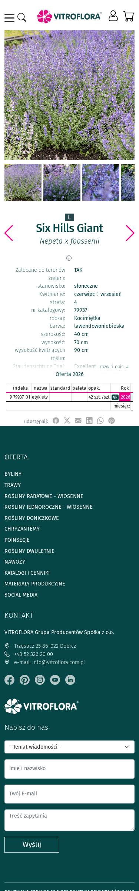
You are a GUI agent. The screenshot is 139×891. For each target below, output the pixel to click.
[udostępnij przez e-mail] (78, 421)
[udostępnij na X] (67, 421)
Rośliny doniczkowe (31, 518)
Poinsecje (17, 540)
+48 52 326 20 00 (28, 654)
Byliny (12, 474)
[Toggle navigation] (10, 18)
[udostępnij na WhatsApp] (100, 421)
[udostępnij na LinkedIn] (89, 421)
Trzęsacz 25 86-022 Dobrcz (40, 646)
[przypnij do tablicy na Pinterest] (111, 421)
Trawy (12, 485)
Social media (20, 595)
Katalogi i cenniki (27, 573)
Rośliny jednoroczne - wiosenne (48, 507)
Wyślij (32, 844)
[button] (113, 16)
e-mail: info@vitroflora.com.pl (44, 662)
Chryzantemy (22, 529)
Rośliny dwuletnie (29, 551)
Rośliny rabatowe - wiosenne (43, 496)
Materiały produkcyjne (34, 584)
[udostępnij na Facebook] (56, 421)
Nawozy (14, 562)
